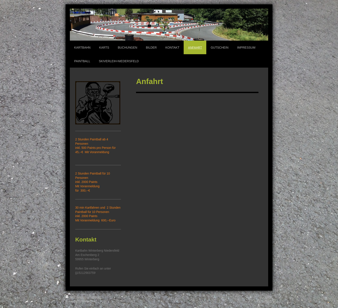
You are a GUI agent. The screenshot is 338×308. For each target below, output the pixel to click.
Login (268, 297)
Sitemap (95, 297)
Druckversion (77, 297)
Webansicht (264, 301)
